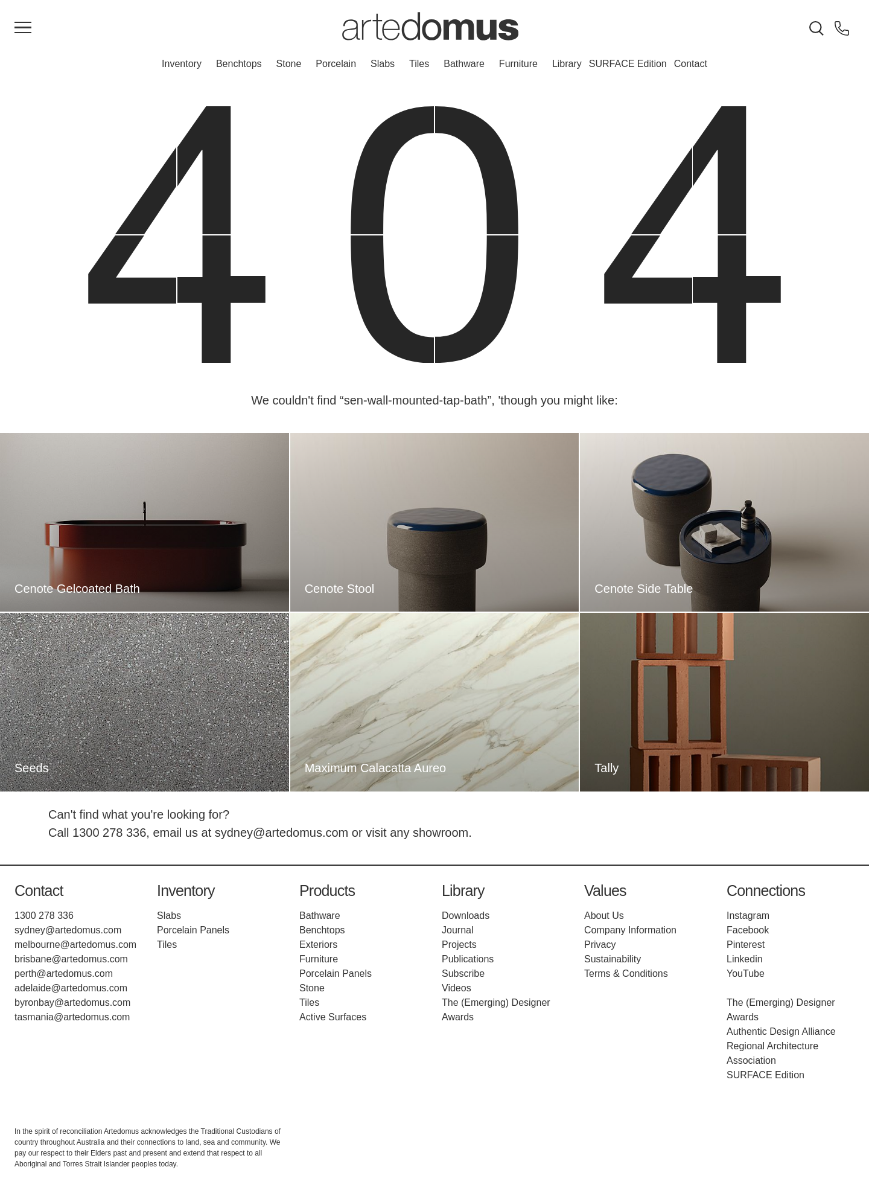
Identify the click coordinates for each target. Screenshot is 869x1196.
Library (567, 64)
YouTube (746, 973)
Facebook (748, 930)
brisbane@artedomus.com (71, 959)
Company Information (630, 930)
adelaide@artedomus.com (70, 988)
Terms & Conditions (626, 973)
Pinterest (746, 944)
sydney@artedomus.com (282, 832)
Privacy (600, 944)
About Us (604, 915)
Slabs (383, 64)
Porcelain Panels (193, 930)
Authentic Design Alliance (781, 1031)
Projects (459, 944)
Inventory (182, 64)
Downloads (465, 915)
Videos (456, 988)
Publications (468, 959)
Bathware (464, 64)
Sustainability (612, 959)
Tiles (419, 64)
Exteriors (318, 944)
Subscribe (463, 973)
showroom (440, 832)
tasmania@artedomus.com (72, 1017)
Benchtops (239, 64)
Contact (690, 64)
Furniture (518, 64)
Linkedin (745, 959)
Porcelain (336, 64)
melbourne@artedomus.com (75, 944)
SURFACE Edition (628, 64)
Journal (457, 930)
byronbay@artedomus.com (72, 1002)
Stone (289, 64)
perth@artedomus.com (63, 973)
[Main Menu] (22, 28)
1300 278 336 (109, 832)
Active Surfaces (332, 1017)
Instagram (748, 915)
